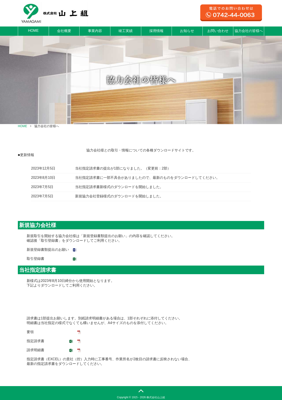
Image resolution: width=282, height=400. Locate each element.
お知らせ (187, 31)
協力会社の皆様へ (249, 31)
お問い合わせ (217, 31)
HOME (33, 30)
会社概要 (64, 31)
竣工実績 (126, 31)
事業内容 (95, 31)
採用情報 (156, 31)
